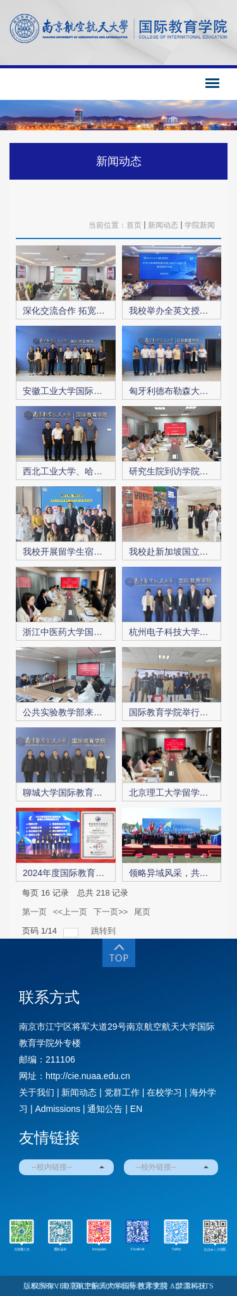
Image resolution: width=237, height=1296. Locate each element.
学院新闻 (200, 225)
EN (136, 1109)
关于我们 (36, 1092)
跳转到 (104, 930)
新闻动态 (119, 161)
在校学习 (164, 1092)
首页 (134, 225)
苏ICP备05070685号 (104, 1285)
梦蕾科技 (191, 1285)
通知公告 (105, 1109)
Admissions (57, 1109)
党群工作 (122, 1092)
